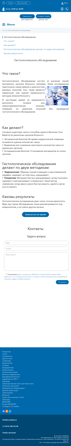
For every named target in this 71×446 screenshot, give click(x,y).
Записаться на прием (35, 214)
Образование (7, 393)
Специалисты (7, 356)
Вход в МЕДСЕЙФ (9, 404)
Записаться (27, 16)
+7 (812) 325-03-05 (10, 426)
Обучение (6, 400)
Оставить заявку (43, 16)
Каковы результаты (13, 53)
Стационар (6, 361)
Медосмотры (7, 363)
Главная (5, 30)
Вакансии (5, 395)
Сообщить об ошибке (10, 406)
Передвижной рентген (11, 377)
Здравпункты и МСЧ (10, 379)
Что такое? (9, 41)
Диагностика (7, 358)
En (67, 3)
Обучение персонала (10, 386)
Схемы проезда (9, 433)
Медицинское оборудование (13, 388)
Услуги (4, 354)
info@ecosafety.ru (9, 420)
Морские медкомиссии (11, 374)
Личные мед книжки (9, 372)
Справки (5, 365)
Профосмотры (7, 370)
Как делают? (10, 45)
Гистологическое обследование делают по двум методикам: (34, 49)
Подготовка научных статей (13, 397)
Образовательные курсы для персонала (17, 384)
